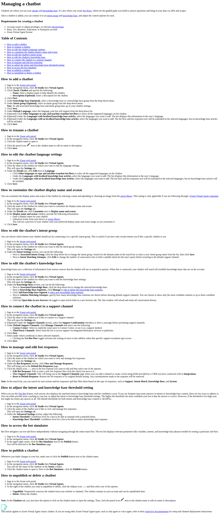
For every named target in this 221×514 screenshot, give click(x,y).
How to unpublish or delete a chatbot (24, 73)
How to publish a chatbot (18, 70)
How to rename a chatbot (18, 47)
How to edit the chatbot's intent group (24, 55)
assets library (126, 196)
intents (35, 11)
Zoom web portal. (28, 312)
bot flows (87, 11)
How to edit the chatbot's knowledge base (26, 57)
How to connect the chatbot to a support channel (29, 60)
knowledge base (50, 11)
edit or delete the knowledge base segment (83, 290)
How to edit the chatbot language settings (26, 49)
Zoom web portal (28, 85)
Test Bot (22, 393)
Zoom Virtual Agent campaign (204, 196)
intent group (52, 15)
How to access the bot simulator (22, 67)
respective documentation (157, 511)
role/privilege (57, 27)
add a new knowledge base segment (66, 292)
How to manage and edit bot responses (25, 62)
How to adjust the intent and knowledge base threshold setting (35, 65)
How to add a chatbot (17, 44)
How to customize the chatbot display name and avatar (32, 52)
